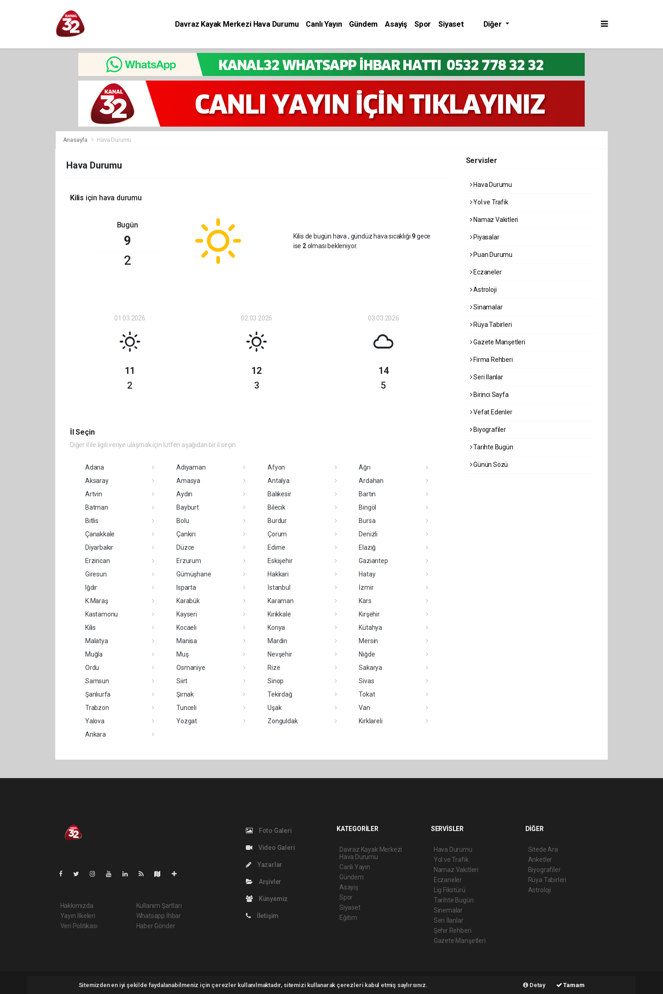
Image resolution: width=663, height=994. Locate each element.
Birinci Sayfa (489, 394)
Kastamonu (101, 614)
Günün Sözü (489, 464)
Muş (182, 654)
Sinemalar (448, 910)
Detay (534, 985)
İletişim (262, 915)
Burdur (277, 520)
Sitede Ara (543, 849)
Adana (94, 467)
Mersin (368, 641)
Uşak (274, 707)
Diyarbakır (99, 547)
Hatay (367, 574)
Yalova (95, 721)
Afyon (276, 467)
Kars (365, 601)
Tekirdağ (280, 694)
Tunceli (186, 707)
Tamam (570, 985)
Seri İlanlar (486, 377)
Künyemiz (267, 898)
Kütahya (370, 627)
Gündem (363, 24)
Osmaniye (190, 667)
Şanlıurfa (97, 694)
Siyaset (451, 24)
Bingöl (367, 507)
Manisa (186, 641)
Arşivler (263, 881)
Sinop (276, 681)
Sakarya (370, 667)
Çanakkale (100, 534)
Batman (96, 507)
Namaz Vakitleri (494, 219)
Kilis (90, 627)
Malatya (96, 641)
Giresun (96, 574)
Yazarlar (264, 864)
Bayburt (187, 507)
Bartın (367, 494)
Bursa (367, 520)
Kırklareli (370, 721)
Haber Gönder (155, 926)
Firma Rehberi (491, 359)
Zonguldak (282, 721)
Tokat (367, 694)
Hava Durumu (114, 139)
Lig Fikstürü (449, 890)
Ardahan (371, 480)
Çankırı (186, 534)
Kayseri (186, 614)
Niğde (367, 654)
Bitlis (92, 520)
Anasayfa (76, 139)
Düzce (185, 547)
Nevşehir (280, 654)
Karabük (188, 601)
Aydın (184, 494)
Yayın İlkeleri (77, 915)
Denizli (368, 534)
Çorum (277, 534)
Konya (276, 627)
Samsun (97, 681)
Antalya (279, 480)
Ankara (95, 734)
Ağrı (364, 467)
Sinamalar (486, 307)
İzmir (366, 587)
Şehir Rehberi (452, 930)
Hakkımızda (76, 905)
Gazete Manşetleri (497, 342)
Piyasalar (485, 237)
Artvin (93, 494)
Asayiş (396, 24)
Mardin (277, 641)
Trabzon (97, 707)
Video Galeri (270, 847)
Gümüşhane (193, 574)
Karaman (281, 601)
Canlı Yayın (324, 24)
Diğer (493, 24)
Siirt (181, 681)
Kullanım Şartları (159, 905)
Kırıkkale (279, 614)
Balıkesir (279, 494)
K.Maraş (96, 601)
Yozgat (186, 721)
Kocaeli (186, 627)
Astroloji (483, 289)
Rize (274, 667)
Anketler (540, 859)
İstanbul (279, 587)
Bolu (182, 520)
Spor (422, 24)
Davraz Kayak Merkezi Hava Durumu (237, 24)
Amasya (188, 480)
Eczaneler (486, 272)
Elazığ (367, 547)
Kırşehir (369, 614)
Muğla (94, 654)
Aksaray (97, 480)
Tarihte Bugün (491, 447)
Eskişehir (280, 560)
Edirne (276, 547)
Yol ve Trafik (489, 202)
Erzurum (188, 560)
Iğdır (91, 587)
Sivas (366, 681)
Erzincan (97, 560)
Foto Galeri (269, 830)
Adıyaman (190, 467)
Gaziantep (373, 560)
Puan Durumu (491, 254)
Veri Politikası (79, 926)
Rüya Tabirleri (491, 324)
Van (364, 707)
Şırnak (185, 694)
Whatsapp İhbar (158, 915)
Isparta (186, 587)
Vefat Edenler (491, 412)
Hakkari (278, 574)
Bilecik (276, 507)
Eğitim (348, 917)
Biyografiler (488, 429)
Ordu (92, 667)
